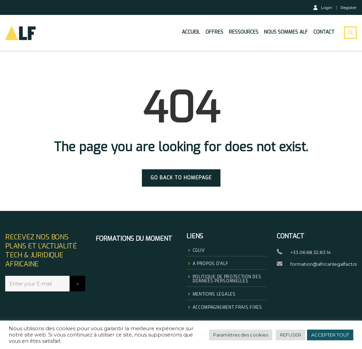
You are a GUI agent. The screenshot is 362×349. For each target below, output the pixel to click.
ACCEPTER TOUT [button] (330, 335)
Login (322, 7)
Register (348, 8)
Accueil (191, 32)
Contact (324, 32)
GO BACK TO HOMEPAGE (181, 177)
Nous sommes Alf (286, 32)
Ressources (243, 32)
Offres (214, 32)
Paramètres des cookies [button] (240, 335)
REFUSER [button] (290, 335)
